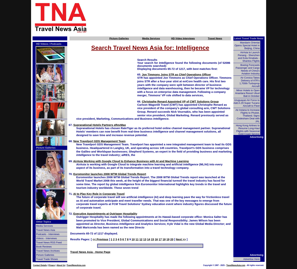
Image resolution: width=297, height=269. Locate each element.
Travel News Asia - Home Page (90, 252)
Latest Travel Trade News (248, 38)
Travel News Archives (48, 250)
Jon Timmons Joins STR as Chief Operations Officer (176, 74)
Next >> (181, 239)
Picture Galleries (119, 38)
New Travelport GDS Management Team (99, 141)
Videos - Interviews (46, 238)
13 (144, 239)
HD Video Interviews (183, 38)
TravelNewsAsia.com (76, 265)
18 (164, 239)
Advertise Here (251, 259)
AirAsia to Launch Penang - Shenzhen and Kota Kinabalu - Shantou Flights (249, 56)
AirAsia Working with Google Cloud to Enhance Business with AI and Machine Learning (131, 161)
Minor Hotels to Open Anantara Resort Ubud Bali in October (247, 93)
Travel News (215, 38)
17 (160, 239)
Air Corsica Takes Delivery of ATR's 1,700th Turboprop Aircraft (249, 82)
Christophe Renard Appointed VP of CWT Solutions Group (180, 101)
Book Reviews (44, 246)
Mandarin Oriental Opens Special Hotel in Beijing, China (246, 45)
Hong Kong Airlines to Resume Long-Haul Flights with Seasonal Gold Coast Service (247, 129)
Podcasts (55, 43)
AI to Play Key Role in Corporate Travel (98, 193)
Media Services (151, 38)
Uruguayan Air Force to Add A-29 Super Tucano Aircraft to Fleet (246, 103)
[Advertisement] (183, 17)
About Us (61, 265)
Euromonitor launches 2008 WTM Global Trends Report (109, 174)
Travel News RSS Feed (49, 242)
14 (148, 239)
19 (167, 239)
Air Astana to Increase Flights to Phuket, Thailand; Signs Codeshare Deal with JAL (247, 116)
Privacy (51, 265)
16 (156, 239)
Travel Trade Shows (47, 259)
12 (140, 239)
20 (171, 239)
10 (133, 239)
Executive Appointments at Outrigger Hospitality (105, 213)
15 (152, 239)
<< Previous (100, 239)
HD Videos (42, 43)
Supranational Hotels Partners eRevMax (99, 124)
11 (136, 239)
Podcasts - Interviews (48, 234)
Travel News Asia (45, 230)
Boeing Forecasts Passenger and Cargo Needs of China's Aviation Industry (247, 69)
